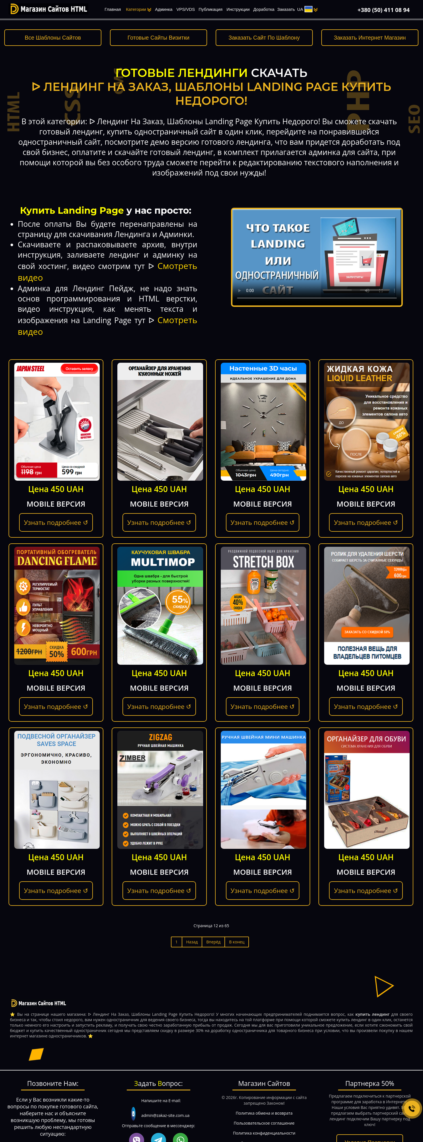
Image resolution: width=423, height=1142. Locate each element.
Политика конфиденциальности (264, 1133)
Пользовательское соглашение (264, 1123)
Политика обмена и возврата (264, 1113)
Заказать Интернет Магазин (370, 37)
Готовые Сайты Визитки (158, 37)
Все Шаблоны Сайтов (53, 37)
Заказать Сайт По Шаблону (264, 37)
